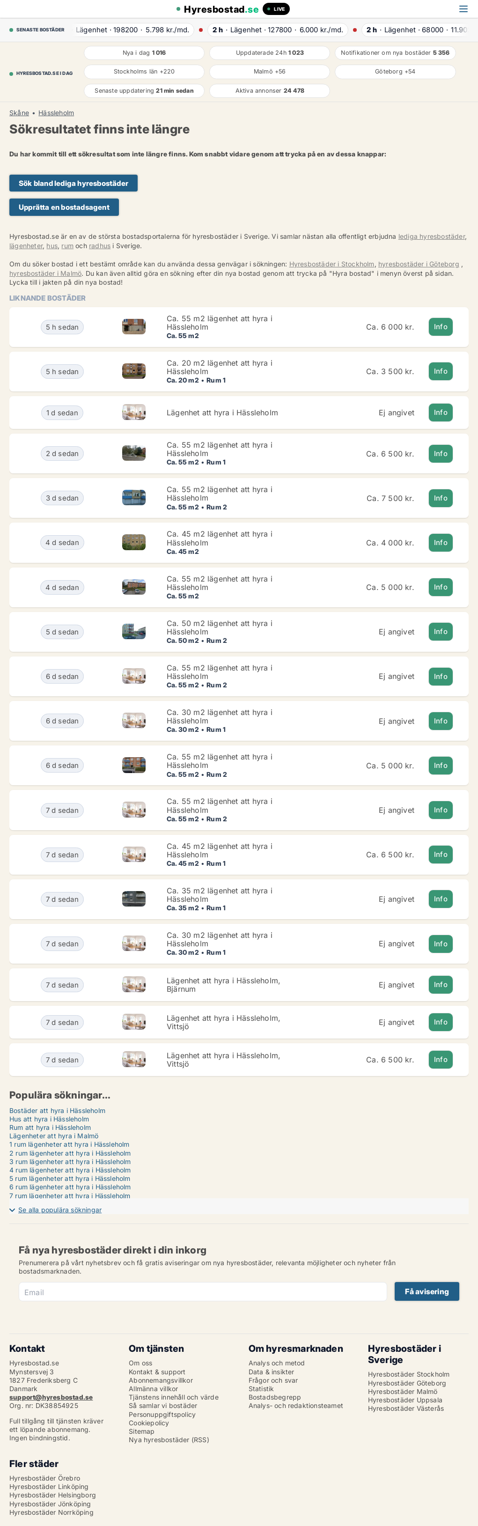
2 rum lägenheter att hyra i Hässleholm (70, 1153)
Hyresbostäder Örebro (44, 1478)
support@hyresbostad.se (51, 1397)
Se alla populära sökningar (60, 1210)
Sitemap (141, 1431)
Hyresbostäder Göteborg (407, 1383)
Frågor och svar (273, 1380)
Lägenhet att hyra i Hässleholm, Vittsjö (223, 1022)
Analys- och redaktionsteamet (296, 1405)
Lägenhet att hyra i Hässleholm (222, 412)
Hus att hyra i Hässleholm (49, 1119)
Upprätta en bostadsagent (64, 207)
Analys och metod (277, 1363)
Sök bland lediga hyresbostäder (73, 183)
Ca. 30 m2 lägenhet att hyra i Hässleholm (219, 716)
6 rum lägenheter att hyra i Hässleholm (70, 1187)
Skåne (19, 113)
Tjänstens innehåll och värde (174, 1397)
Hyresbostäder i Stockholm (332, 264)
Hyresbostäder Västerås (406, 1408)
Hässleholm (56, 113)
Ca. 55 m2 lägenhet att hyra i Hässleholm (219, 323)
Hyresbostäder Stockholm (409, 1374)
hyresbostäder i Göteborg (418, 264)
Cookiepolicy (149, 1423)
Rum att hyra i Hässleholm (50, 1127)
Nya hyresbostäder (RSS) (169, 1440)
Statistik (261, 1389)
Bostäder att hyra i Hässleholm (57, 1110)
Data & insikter (271, 1372)
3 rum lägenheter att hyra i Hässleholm (70, 1161)
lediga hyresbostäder (431, 236)
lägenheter (26, 246)
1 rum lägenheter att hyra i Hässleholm (69, 1144)
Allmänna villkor (153, 1389)
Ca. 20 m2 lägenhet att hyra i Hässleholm (219, 367)
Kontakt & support (157, 1372)
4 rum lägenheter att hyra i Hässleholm (70, 1170)
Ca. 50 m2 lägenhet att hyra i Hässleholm (219, 627)
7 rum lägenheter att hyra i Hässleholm (70, 1196)
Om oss (140, 1363)
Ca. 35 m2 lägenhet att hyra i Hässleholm (219, 895)
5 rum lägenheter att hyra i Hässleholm (70, 1178)
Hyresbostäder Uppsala (405, 1400)
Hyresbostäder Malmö (403, 1391)
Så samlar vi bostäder (163, 1405)
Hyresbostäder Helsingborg (52, 1495)
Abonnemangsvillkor (161, 1380)
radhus (99, 246)
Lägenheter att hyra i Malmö (53, 1136)
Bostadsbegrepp (275, 1397)
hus (52, 246)
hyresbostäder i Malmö (45, 273)
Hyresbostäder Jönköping (50, 1504)
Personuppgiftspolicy (162, 1414)
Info (441, 326)
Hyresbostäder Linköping (49, 1486)
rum (67, 246)
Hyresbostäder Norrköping (51, 1512)
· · (128, 29)
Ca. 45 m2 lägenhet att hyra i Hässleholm (219, 538)
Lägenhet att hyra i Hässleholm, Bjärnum (223, 985)
